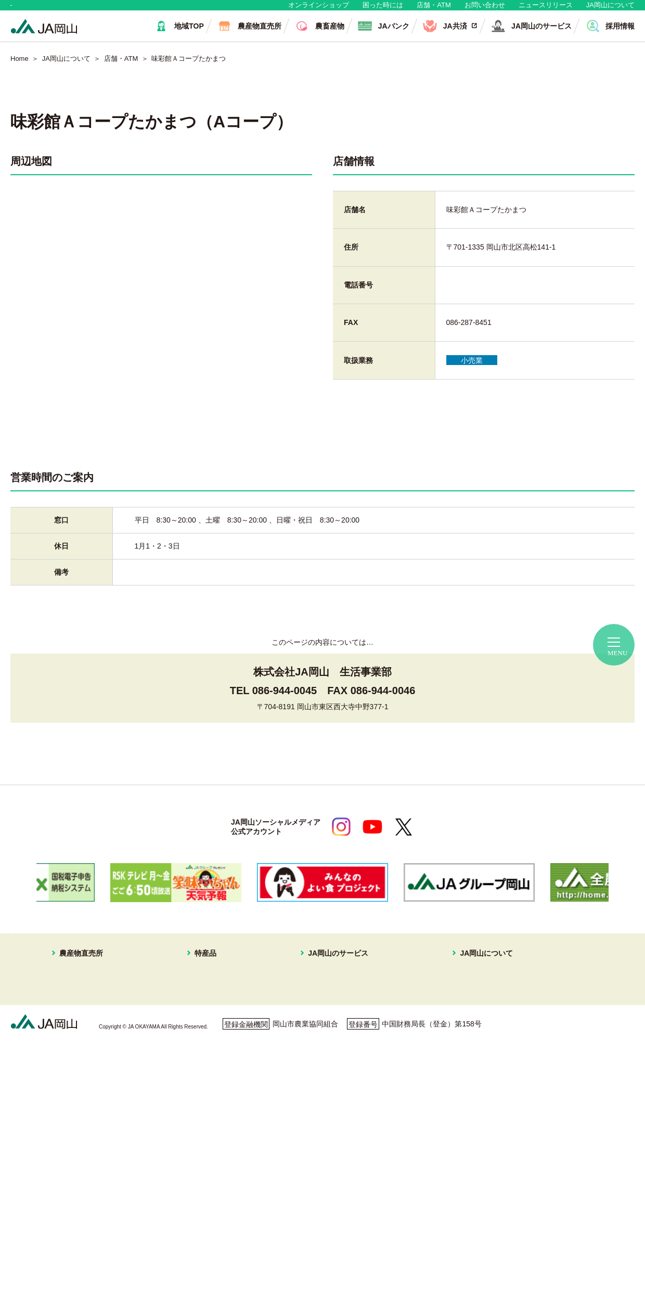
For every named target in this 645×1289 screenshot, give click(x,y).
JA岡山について (610, 10)
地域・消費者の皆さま (63, 10)
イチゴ (205, 1060)
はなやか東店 (71, 1011)
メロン (205, 1035)
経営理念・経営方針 (460, 998)
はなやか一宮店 (74, 1023)
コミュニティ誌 (452, 1097)
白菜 (202, 1159)
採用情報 (441, 1060)
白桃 (202, 998)
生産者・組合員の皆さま (171, 10)
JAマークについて (456, 1023)
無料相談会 (568, 999)
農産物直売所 (64, 985)
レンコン (209, 1134)
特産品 (198, 985)
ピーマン (209, 1122)
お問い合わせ (485, 10)
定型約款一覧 (449, 1134)
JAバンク (319, 998)
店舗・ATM (433, 10)
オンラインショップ (318, 10)
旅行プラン (322, 1035)
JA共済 (315, 1011)
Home (19, 69)
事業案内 (441, 1011)
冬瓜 (202, 1146)
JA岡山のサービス (326, 985)
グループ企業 (449, 1048)
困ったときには (575, 1028)
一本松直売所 (71, 1048)
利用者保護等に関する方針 (159, 1239)
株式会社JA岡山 (330, 1060)
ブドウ (205, 1011)
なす (202, 1097)
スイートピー (216, 1023)
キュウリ (209, 1084)
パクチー (209, 1184)
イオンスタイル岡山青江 (89, 1060)
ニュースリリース (546, 10)
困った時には (383, 10)
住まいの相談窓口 (333, 1023)
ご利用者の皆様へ (579, 1014)
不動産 (315, 1048)
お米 (202, 1196)
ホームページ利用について (374, 1239)
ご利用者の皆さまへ (267, 1239)
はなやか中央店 (74, 998)
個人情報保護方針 (56, 1239)
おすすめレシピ (452, 1109)
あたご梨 (209, 1073)
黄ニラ (205, 1109)
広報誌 (438, 1073)
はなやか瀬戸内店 (78, 1035)
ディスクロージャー (460, 1122)
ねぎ (202, 1171)
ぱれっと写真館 (452, 1084)
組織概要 (441, 1035)
